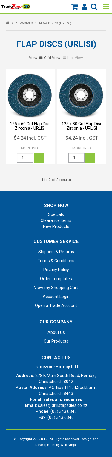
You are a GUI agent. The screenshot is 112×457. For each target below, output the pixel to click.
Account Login (56, 296)
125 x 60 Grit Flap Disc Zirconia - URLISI (30, 126)
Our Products (56, 341)
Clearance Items (56, 220)
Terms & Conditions (56, 260)
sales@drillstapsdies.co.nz (63, 405)
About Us (56, 332)
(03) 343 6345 (63, 411)
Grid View (52, 57)
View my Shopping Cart (56, 287)
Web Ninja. (68, 445)
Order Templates (56, 278)
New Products (56, 226)
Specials (56, 214)
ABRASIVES (24, 23)
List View (75, 57)
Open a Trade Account (56, 305)
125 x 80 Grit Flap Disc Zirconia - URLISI (82, 126)
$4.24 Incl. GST (30, 138)
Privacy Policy (56, 269)
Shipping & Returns (56, 251)
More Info (30, 148)
